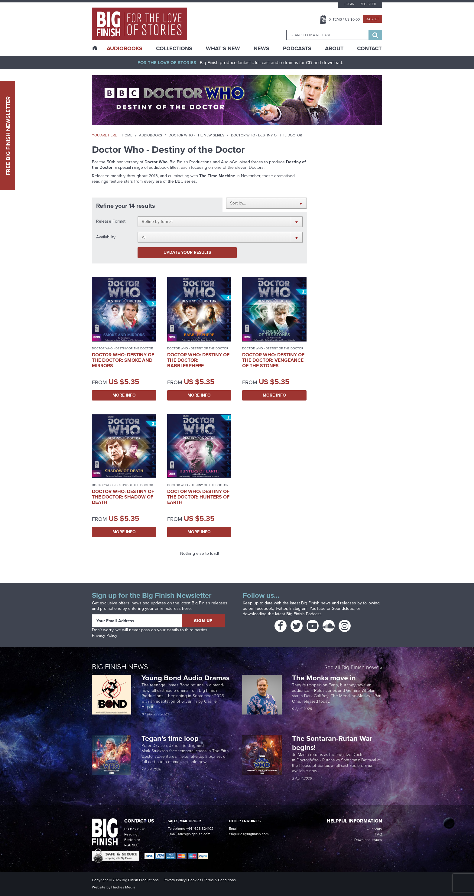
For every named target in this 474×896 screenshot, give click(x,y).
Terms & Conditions (220, 880)
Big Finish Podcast (303, 614)
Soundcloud (343, 608)
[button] (266, 203)
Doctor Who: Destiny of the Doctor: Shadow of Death (123, 497)
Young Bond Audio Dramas (186, 677)
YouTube (318, 608)
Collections (174, 48)
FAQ (378, 834)
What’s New (223, 48)
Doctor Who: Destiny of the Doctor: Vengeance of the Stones (273, 360)
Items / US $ (344, 19)
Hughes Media (123, 887)
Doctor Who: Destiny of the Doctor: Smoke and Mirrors (123, 360)
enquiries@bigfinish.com (249, 834)
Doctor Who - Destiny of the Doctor (122, 348)
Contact (369, 48)
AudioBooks (124, 48)
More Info (124, 395)
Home (127, 135)
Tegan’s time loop (170, 738)
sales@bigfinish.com (193, 834)
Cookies (194, 880)
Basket (372, 19)
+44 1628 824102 (199, 828)
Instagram (298, 608)
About (334, 48)
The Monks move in (324, 677)
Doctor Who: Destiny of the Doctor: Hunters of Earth (198, 497)
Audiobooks (150, 135)
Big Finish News (120, 666)
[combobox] (327, 35)
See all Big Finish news (351, 667)
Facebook (264, 608)
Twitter (281, 608)
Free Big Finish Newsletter (8, 135)
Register (368, 4)
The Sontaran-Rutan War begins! (332, 743)
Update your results (187, 252)
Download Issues (368, 839)
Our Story (374, 829)
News (261, 48)
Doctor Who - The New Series (196, 135)
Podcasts (297, 48)
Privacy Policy (104, 635)
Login (349, 4)
